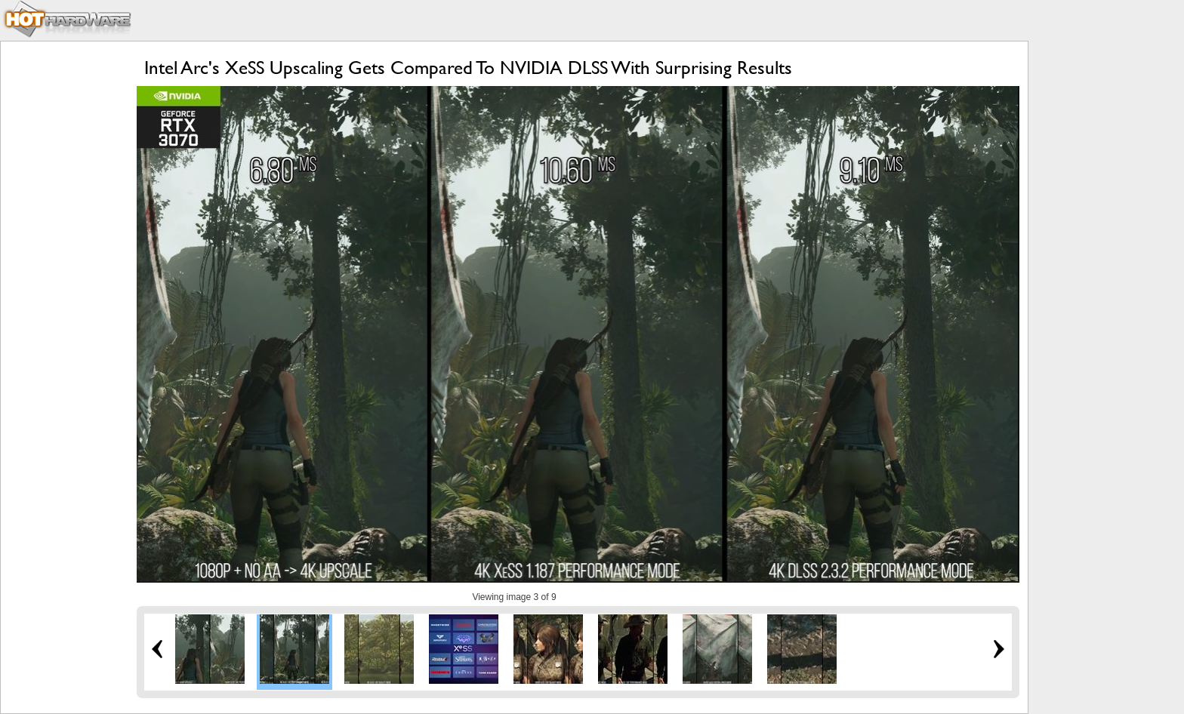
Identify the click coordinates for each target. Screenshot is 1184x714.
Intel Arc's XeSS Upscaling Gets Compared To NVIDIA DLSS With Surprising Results (468, 67)
